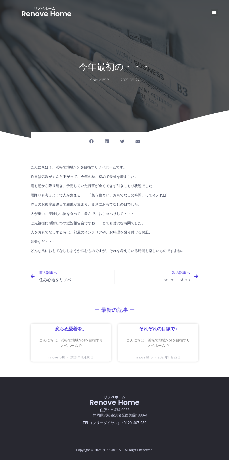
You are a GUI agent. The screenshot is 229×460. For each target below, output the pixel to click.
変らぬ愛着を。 (71, 329)
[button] (214, 12)
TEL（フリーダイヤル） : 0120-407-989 (114, 422)
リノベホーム (44, 8)
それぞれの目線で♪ (158, 329)
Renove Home (46, 14)
